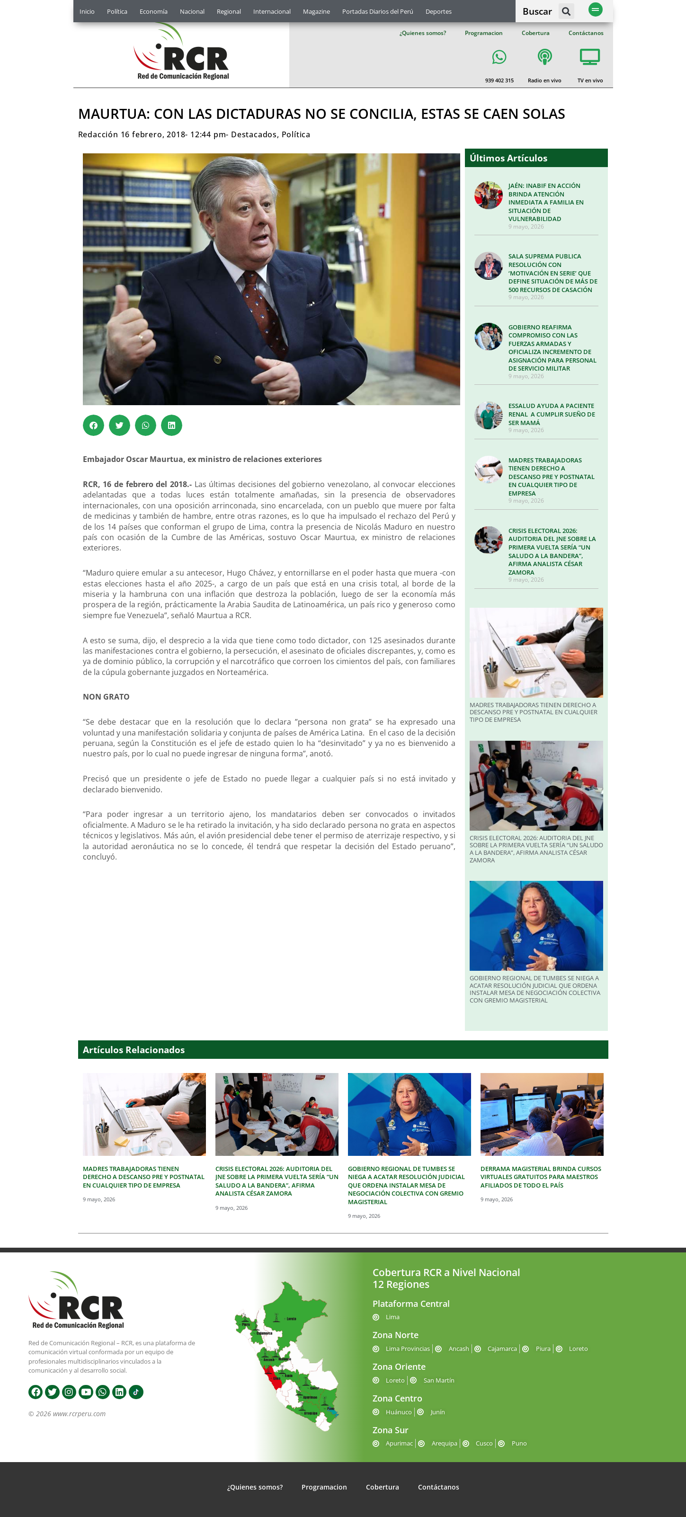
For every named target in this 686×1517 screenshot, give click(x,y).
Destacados (254, 134)
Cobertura (536, 33)
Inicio (87, 11)
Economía (154, 11)
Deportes (439, 11)
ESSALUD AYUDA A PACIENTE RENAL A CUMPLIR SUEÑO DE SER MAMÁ (551, 413)
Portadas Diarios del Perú (377, 11)
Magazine (316, 11)
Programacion (484, 33)
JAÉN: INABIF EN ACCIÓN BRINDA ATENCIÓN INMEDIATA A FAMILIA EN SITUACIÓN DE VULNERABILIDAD (546, 202)
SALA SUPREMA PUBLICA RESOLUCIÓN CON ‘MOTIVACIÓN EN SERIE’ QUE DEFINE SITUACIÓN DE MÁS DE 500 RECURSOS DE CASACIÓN (552, 272)
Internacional (272, 11)
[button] (566, 11)
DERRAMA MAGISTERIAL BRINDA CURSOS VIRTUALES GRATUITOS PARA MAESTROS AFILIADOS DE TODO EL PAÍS (541, 1176)
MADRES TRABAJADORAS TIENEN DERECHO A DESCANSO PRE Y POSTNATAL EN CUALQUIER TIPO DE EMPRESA (551, 476)
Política (117, 11)
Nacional (192, 11)
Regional (229, 11)
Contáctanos (586, 33)
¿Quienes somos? (423, 33)
